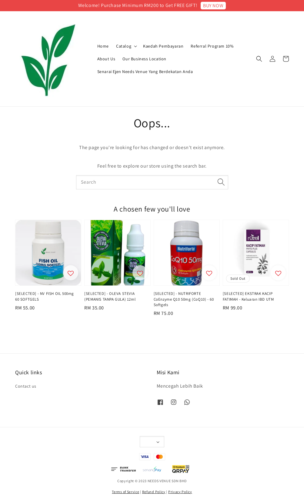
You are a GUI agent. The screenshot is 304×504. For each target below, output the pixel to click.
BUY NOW (213, 5)
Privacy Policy (180, 491)
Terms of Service (125, 491)
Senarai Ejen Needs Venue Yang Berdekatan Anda (145, 71)
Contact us (25, 386)
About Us (106, 59)
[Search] (221, 182)
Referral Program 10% (212, 46)
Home (103, 46)
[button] (259, 58)
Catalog (123, 46)
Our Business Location (144, 59)
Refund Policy (153, 491)
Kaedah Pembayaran (163, 46)
